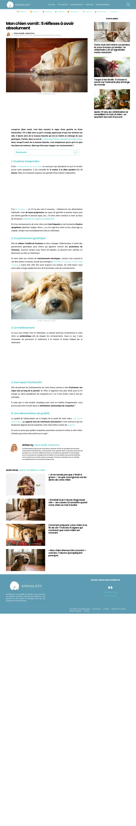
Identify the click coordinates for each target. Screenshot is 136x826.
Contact (106, 609)
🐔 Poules (87, 12)
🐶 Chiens (21, 12)
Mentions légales (76, 611)
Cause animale (76, 4)
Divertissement (103, 4)
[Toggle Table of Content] (74, 152)
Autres (114, 12)
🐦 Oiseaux (60, 12)
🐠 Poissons (72, 12)
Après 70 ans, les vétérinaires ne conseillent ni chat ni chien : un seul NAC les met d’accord (111, 114)
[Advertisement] (46, 112)
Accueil (51, 4)
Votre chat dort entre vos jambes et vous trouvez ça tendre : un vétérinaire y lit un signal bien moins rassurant (112, 48)
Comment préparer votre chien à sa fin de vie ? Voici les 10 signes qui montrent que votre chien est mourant (67, 529)
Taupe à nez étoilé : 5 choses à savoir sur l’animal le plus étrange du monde (112, 82)
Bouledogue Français (61, 262)
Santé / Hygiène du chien (32, 470)
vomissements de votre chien (29, 166)
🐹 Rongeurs (100, 12)
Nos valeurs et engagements (80, 609)
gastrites (71, 425)
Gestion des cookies (118, 609)
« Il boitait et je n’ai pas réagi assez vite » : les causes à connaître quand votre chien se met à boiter (67, 502)
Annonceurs (96, 609)
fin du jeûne (20, 209)
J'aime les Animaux (110, 594)
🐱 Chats (34, 12)
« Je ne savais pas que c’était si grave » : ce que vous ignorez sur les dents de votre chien (67, 477)
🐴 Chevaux (47, 12)
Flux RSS (86, 611)
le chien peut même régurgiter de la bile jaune (62, 139)
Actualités (63, 4)
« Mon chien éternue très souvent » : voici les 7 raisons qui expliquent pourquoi (67, 553)
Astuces (89, 4)
